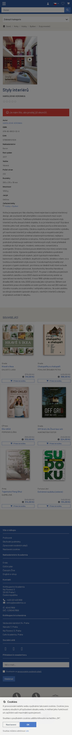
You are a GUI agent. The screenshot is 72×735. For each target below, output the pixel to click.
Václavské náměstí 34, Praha (16, 622)
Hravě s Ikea (8, 366)
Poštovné (7, 537)
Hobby (24, 26)
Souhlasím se (23, 671)
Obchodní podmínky (12, 541)
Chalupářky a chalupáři (49, 366)
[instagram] (13, 648)
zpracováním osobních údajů (29, 671)
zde (27, 731)
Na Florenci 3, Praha (12, 630)
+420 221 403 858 (12, 599)
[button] (56, 3)
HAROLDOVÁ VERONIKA (14, 96)
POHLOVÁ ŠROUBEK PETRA (49, 369)
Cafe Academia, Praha (13, 634)
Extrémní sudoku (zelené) (50, 491)
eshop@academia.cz (14, 602)
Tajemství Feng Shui (12, 491)
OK (28, 724)
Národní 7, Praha (10, 626)
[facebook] (5, 648)
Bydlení (33, 26)
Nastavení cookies (11, 549)
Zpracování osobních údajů (15, 545)
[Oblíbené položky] (63, 4)
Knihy (16, 26)
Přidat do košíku (18, 381)
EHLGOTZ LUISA (9, 369)
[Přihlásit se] (49, 3)
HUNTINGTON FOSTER (47, 432)
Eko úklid (6, 428)
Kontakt (7, 579)
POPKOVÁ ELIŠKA (9, 432)
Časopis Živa (9, 570)
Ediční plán (8, 566)
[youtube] (22, 648)
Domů (7, 26)
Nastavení (11, 724)
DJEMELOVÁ (7, 494)
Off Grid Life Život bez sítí (50, 428)
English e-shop (10, 573)
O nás (5, 562)
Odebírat (9, 678)
